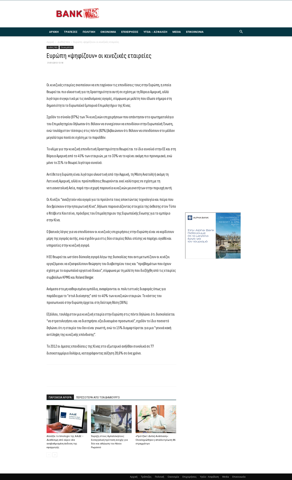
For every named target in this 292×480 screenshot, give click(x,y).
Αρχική (54, 32)
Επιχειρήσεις (129, 32)
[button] (241, 32)
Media (176, 32)
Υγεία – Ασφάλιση (155, 32)
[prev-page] (49, 454)
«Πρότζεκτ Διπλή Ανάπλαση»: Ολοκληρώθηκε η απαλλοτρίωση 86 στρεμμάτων (155, 440)
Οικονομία (108, 32)
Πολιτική (89, 32)
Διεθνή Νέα (64, 42)
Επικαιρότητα (66, 47)
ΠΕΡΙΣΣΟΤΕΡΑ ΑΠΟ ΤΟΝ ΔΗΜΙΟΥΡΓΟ (98, 397)
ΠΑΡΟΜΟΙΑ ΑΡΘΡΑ (60, 397)
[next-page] (55, 454)
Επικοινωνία (195, 32)
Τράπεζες (70, 32)
